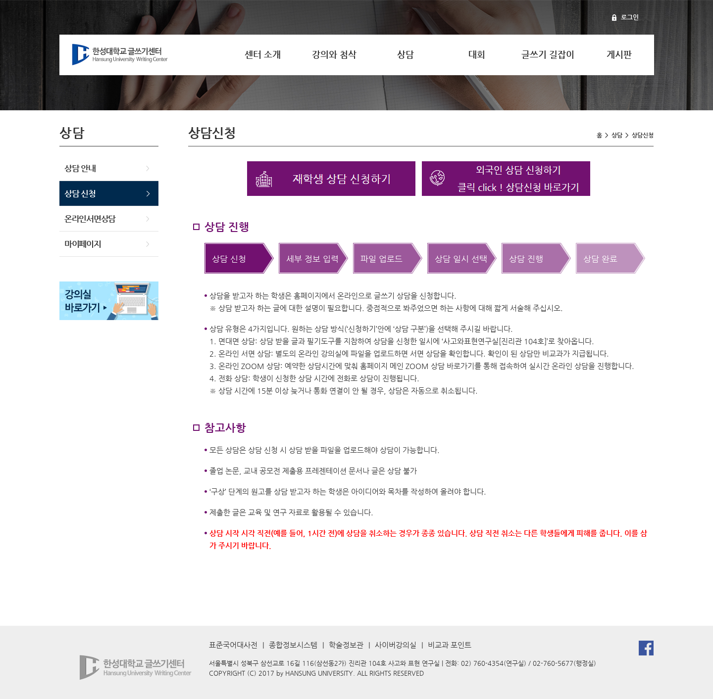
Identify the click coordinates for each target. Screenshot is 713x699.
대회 (476, 54)
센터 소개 (263, 54)
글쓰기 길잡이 (547, 54)
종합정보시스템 (293, 645)
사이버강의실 (395, 645)
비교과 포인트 (449, 645)
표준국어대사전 (233, 645)
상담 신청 (80, 193)
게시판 (619, 54)
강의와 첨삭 (334, 54)
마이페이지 (82, 244)
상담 (405, 54)
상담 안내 (80, 168)
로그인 (630, 17)
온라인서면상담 (89, 219)
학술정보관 (346, 645)
